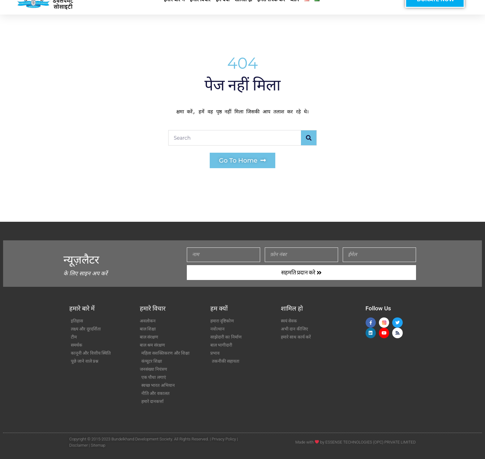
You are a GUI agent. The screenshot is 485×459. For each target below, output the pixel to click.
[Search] (308, 137)
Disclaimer (78, 445)
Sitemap (98, 445)
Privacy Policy (224, 439)
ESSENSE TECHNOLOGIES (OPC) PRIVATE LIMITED (370, 442)
